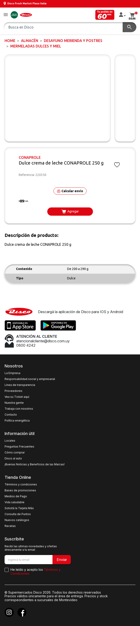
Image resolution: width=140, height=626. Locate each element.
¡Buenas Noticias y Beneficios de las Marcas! (35, 464)
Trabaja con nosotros (19, 408)
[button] (6, 15)
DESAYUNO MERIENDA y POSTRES (73, 41)
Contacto (11, 414)
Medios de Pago (16, 496)
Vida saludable (14, 502)
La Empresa (12, 373)
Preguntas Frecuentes (19, 446)
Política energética (17, 420)
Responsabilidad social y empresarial (30, 379)
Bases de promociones (20, 490)
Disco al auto (13, 458)
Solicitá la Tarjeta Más (19, 508)
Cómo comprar (15, 452)
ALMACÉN (29, 41)
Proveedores (13, 391)
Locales (10, 440)
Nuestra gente (14, 402)
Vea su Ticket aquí (17, 397)
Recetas (10, 526)
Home (10, 41)
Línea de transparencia (20, 385)
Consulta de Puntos (18, 514)
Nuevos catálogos (17, 520)
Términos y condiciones (21, 484)
